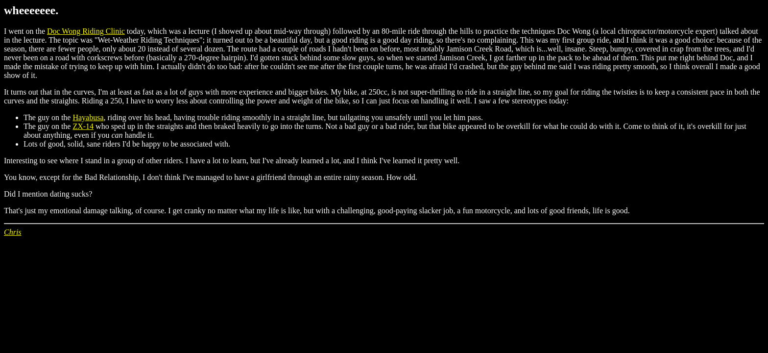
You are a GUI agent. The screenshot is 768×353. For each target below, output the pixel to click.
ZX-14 (83, 126)
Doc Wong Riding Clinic (86, 31)
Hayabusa (87, 117)
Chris (13, 232)
